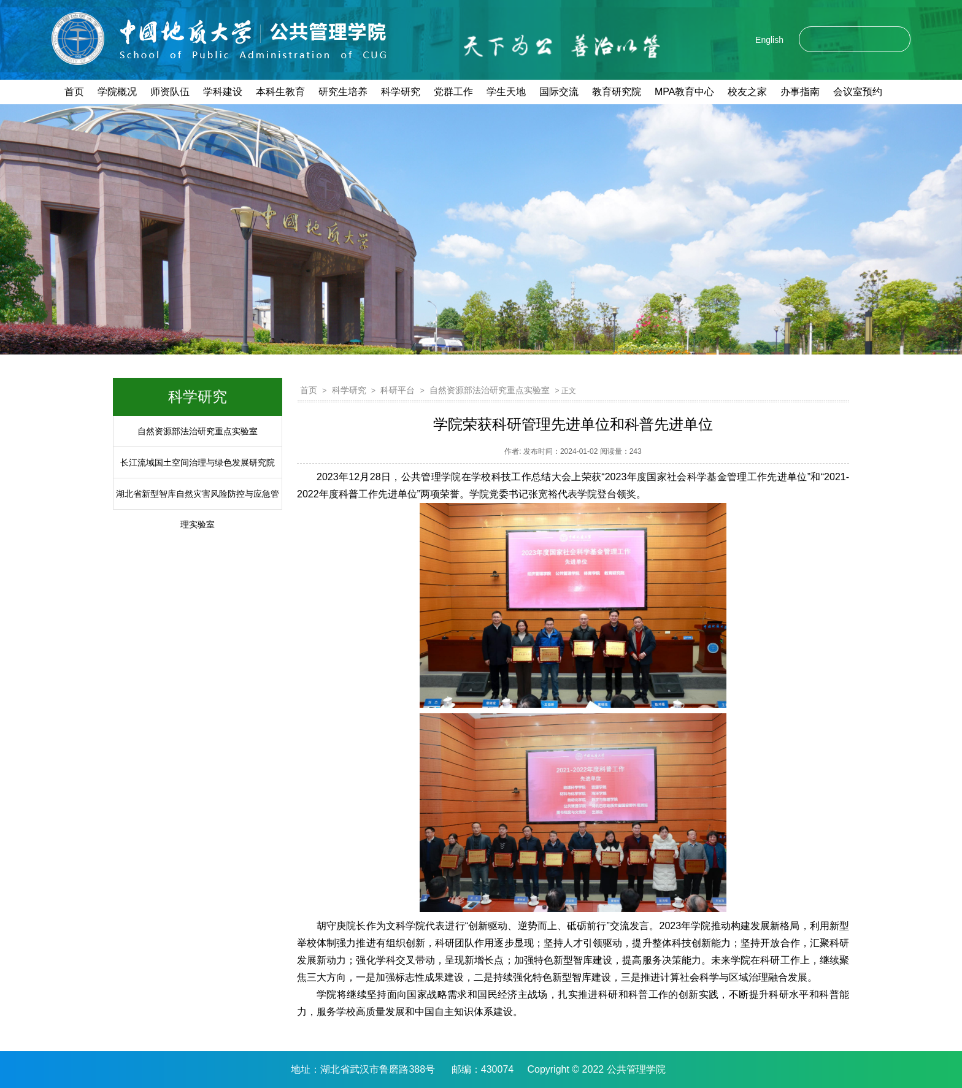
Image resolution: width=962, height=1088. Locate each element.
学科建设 (222, 91)
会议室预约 (857, 91)
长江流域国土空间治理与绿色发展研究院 (197, 462)
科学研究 (400, 91)
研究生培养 (342, 91)
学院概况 (117, 91)
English (769, 40)
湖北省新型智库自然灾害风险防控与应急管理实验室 (197, 509)
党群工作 (453, 91)
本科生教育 (280, 91)
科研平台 (397, 390)
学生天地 (506, 91)
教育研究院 (616, 91)
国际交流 (559, 91)
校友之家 (747, 91)
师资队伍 (170, 91)
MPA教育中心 (684, 91)
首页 (74, 91)
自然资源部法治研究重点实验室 (197, 431)
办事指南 (800, 91)
